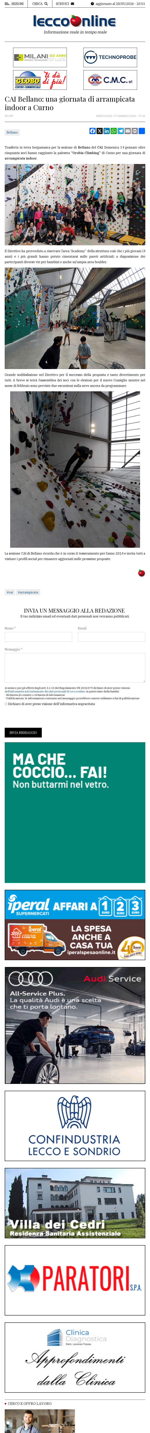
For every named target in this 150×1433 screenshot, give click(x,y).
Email (82, 628)
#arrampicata (28, 592)
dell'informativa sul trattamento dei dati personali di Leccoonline (45, 691)
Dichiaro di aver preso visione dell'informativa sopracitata (51, 704)
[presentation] (34, 717)
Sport (9, 116)
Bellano (12, 132)
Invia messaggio (23, 733)
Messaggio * (13, 649)
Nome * (10, 628)
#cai (10, 592)
